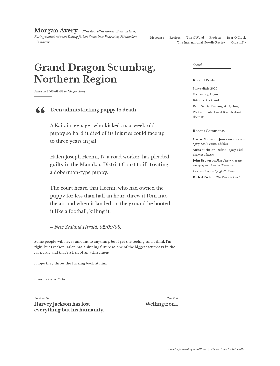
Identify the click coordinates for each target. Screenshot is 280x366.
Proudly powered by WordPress (187, 349)
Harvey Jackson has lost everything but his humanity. (70, 305)
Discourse (157, 37)
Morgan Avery (56, 30)
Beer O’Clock (236, 37)
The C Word (195, 37)
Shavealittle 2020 (205, 88)
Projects (215, 37)
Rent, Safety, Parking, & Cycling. (216, 106)
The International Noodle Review (201, 42)
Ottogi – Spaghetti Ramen (219, 171)
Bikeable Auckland (206, 100)
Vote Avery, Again (205, 94)
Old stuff (237, 42)
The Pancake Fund (228, 177)
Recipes (175, 37)
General (51, 279)
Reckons (62, 279)
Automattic (238, 349)
